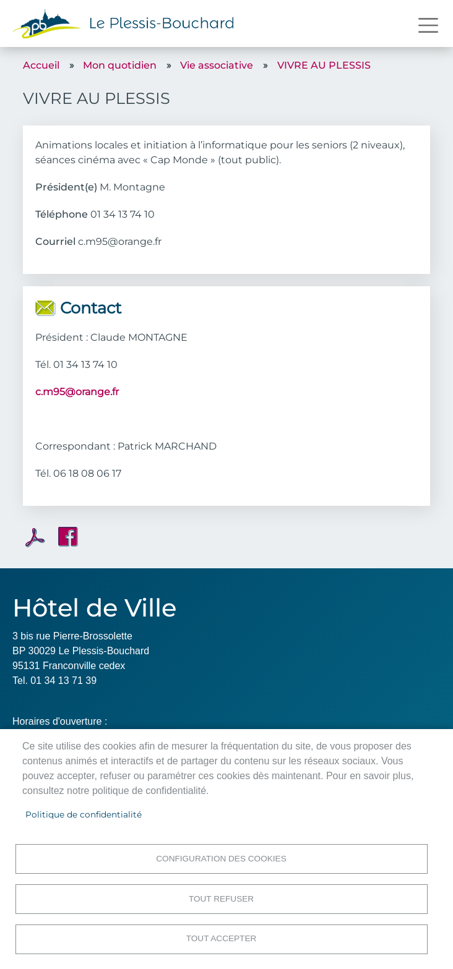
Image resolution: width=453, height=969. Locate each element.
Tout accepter (221, 938)
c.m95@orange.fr (77, 392)
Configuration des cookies (221, 858)
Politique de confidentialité (83, 814)
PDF (35, 537)
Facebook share (68, 536)
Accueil (41, 65)
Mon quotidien (120, 65)
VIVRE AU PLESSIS (324, 65)
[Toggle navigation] (428, 25)
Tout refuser (221, 898)
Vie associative (216, 65)
